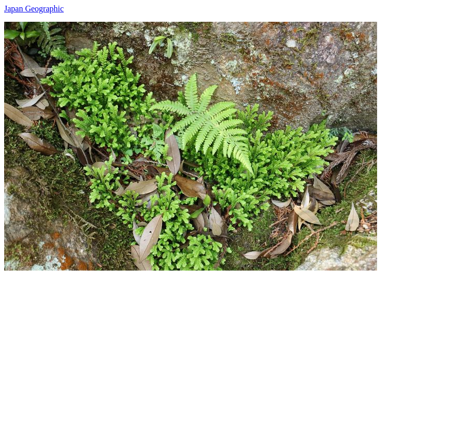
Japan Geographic (34, 8)
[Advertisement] (230, 343)
